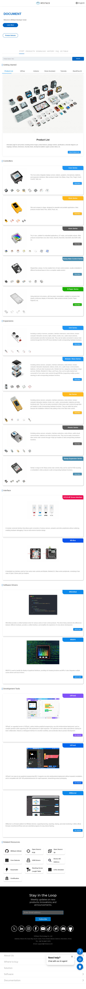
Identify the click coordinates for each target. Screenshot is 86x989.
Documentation (12, 986)
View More (76, 183)
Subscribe (43, 925)
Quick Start (77, 633)
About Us (9, 961)
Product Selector (10, 35)
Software (8, 979)
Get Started (77, 740)
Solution (8, 973)
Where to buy (11, 967)
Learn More (10, 25)
